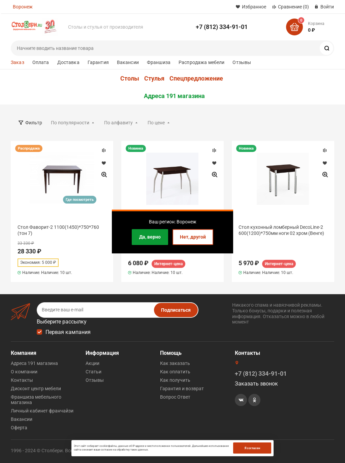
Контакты (22, 380)
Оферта (19, 427)
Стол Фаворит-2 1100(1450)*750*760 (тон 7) (58, 230)
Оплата (40, 62)
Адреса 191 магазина (174, 96)
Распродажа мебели (201, 62)
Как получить (175, 380)
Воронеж (23, 6)
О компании (24, 371)
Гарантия (98, 62)
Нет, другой (193, 237)
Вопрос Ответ (175, 397)
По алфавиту (118, 122)
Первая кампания (68, 332)
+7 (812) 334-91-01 (222, 26)
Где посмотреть (80, 199)
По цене (156, 122)
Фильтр (33, 122)
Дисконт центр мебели (36, 388)
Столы (129, 78)
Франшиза (158, 62)
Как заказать (175, 363)
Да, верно (150, 237)
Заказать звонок (256, 383)
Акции (92, 363)
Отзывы (241, 62)
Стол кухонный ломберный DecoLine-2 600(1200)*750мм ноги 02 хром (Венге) (281, 230)
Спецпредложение (196, 78)
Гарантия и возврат (182, 388)
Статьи (93, 371)
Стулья (154, 78)
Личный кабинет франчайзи (42, 410)
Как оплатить (175, 371)
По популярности (70, 122)
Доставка (68, 62)
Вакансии (128, 62)
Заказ (17, 62)
